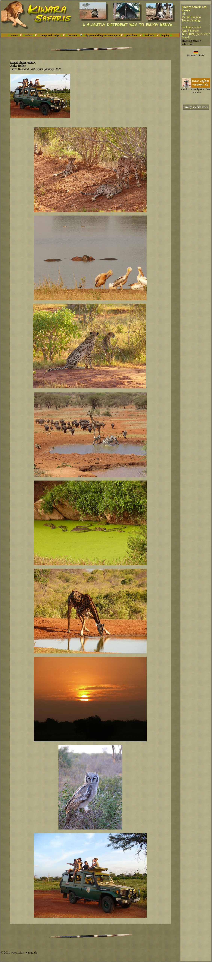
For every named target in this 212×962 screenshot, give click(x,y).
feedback (149, 35)
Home (14, 35)
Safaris (28, 35)
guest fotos (131, 35)
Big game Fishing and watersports (102, 35)
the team (72, 35)
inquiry (165, 35)
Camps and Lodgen (50, 35)
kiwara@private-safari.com (192, 42)
